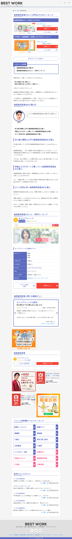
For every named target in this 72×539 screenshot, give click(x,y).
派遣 (18, 10)
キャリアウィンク (41, 24)
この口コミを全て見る (48, 323)
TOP (15, 10)
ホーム (11, 535)
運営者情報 (23, 535)
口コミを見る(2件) (24, 285)
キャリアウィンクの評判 (27, 302)
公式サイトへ (47, 28)
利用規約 (16, 535)
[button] (17, 313)
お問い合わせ (30, 535)
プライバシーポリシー (46, 535)
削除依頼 (37, 535)
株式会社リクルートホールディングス (38, 278)
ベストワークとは (58, 535)
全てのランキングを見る (35, 58)
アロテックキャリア (42, 42)
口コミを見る (47, 32)
